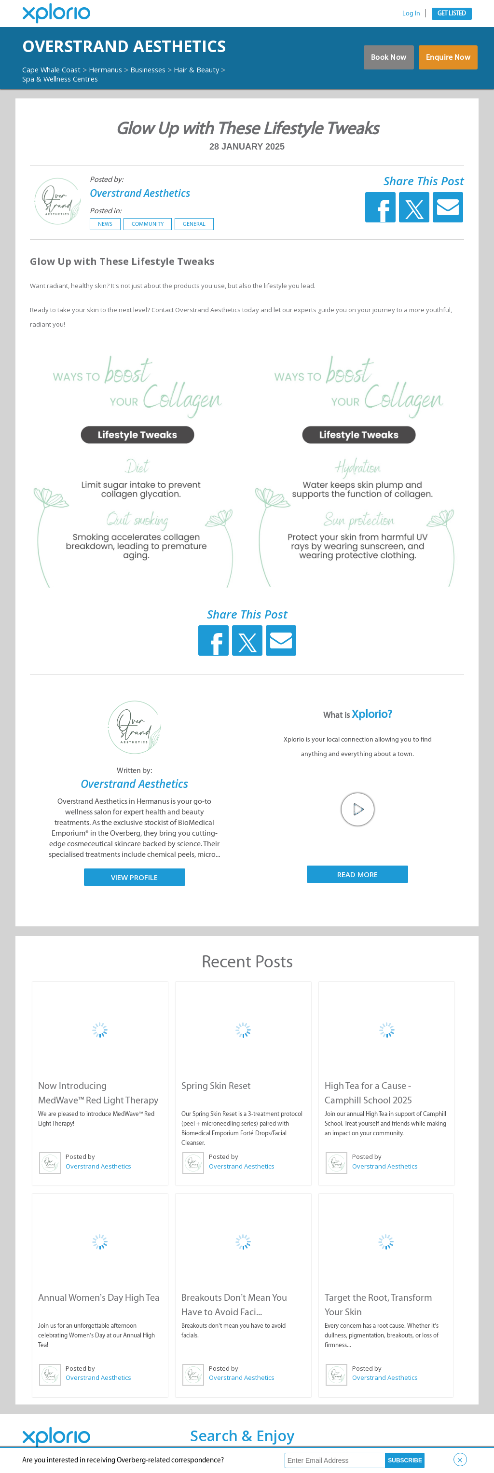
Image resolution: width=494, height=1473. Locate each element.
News (105, 223)
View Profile (134, 876)
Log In (411, 13)
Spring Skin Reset (215, 1085)
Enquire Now (447, 60)
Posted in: (105, 210)
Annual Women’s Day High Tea (98, 1296)
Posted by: (106, 179)
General (194, 223)
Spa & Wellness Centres (65, 78)
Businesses (162, 69)
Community (148, 223)
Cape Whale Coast (55, 69)
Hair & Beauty (217, 69)
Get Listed (452, 13)
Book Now (382, 60)
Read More (357, 874)
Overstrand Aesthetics (147, 46)
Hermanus (115, 69)
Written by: (134, 770)
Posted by (80, 1156)
